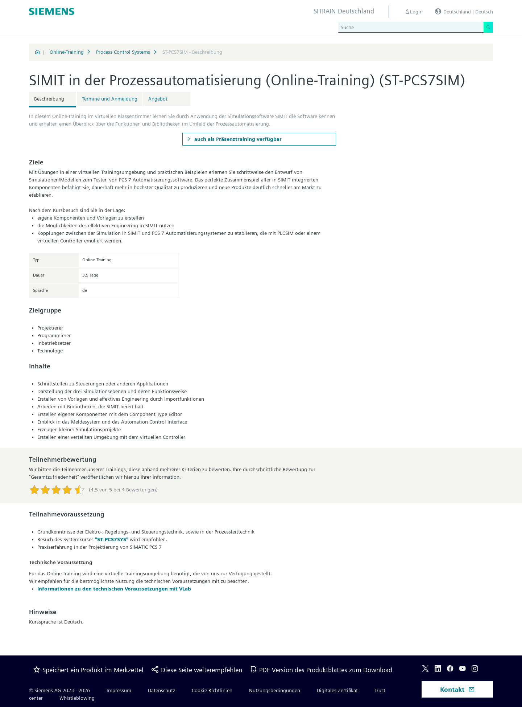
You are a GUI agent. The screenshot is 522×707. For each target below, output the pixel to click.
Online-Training (67, 52)
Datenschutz (161, 690)
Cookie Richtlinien (212, 690)
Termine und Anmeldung (109, 99)
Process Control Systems (123, 52)
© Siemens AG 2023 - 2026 (59, 690)
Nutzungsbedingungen (274, 690)
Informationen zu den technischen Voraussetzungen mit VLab (114, 589)
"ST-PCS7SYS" (111, 539)
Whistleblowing (77, 698)
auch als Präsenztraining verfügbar (237, 139)
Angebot (157, 99)
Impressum (119, 690)
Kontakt (457, 689)
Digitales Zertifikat (337, 690)
